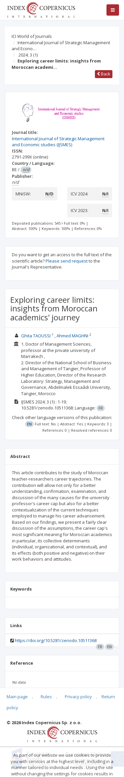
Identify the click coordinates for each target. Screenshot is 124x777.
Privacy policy (78, 697)
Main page (17, 697)
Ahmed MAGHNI (72, 336)
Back (103, 74)
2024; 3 (28, 55)
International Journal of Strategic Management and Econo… (61, 46)
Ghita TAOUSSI (36, 336)
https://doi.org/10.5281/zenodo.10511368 (56, 640)
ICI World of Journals (32, 36)
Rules (46, 697)
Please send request (67, 261)
